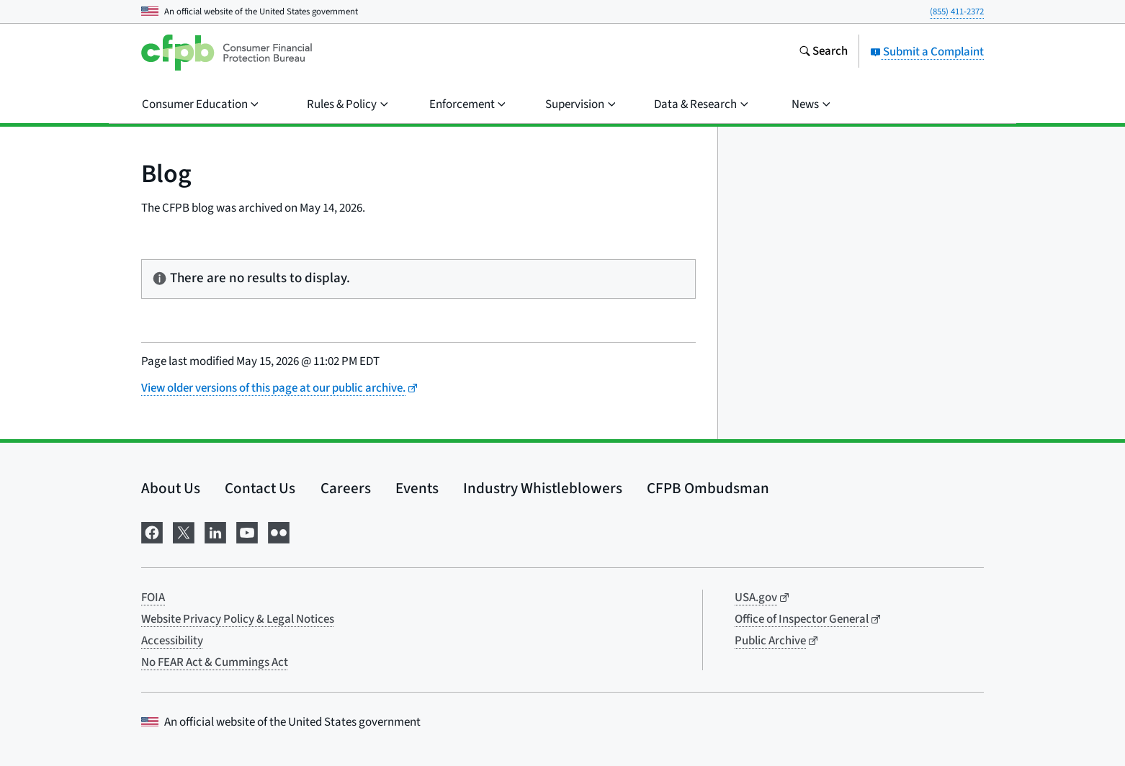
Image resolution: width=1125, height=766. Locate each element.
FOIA (153, 597)
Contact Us (260, 488)
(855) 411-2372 (957, 11)
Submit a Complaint (927, 51)
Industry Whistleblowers (542, 488)
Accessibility (172, 640)
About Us (170, 488)
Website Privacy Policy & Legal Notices (237, 619)
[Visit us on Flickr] (279, 531)
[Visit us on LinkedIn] (215, 531)
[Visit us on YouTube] (247, 531)
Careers (346, 488)
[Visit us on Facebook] (152, 531)
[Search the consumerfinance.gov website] (823, 52)
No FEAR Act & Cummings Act (214, 662)
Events (417, 488)
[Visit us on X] (183, 531)
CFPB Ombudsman (708, 488)
